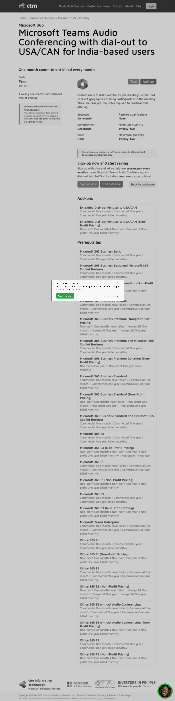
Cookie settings (112, 296)
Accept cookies (65, 296)
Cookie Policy (77, 289)
